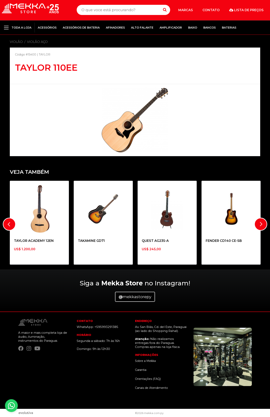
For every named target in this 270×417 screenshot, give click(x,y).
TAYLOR (44, 54)
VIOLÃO (16, 42)
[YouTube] (37, 348)
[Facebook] (20, 348)
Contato (211, 10)
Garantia (140, 370)
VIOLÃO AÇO (37, 42)
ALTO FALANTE (142, 27)
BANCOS (209, 27)
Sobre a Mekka (145, 361)
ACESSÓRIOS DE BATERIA (81, 27)
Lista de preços (246, 10)
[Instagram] (29, 348)
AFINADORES (115, 27)
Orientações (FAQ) (148, 379)
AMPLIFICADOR (171, 27)
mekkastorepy (135, 296)
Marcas (185, 10)
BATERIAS (229, 27)
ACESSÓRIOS (47, 27)
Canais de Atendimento (151, 388)
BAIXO (192, 27)
